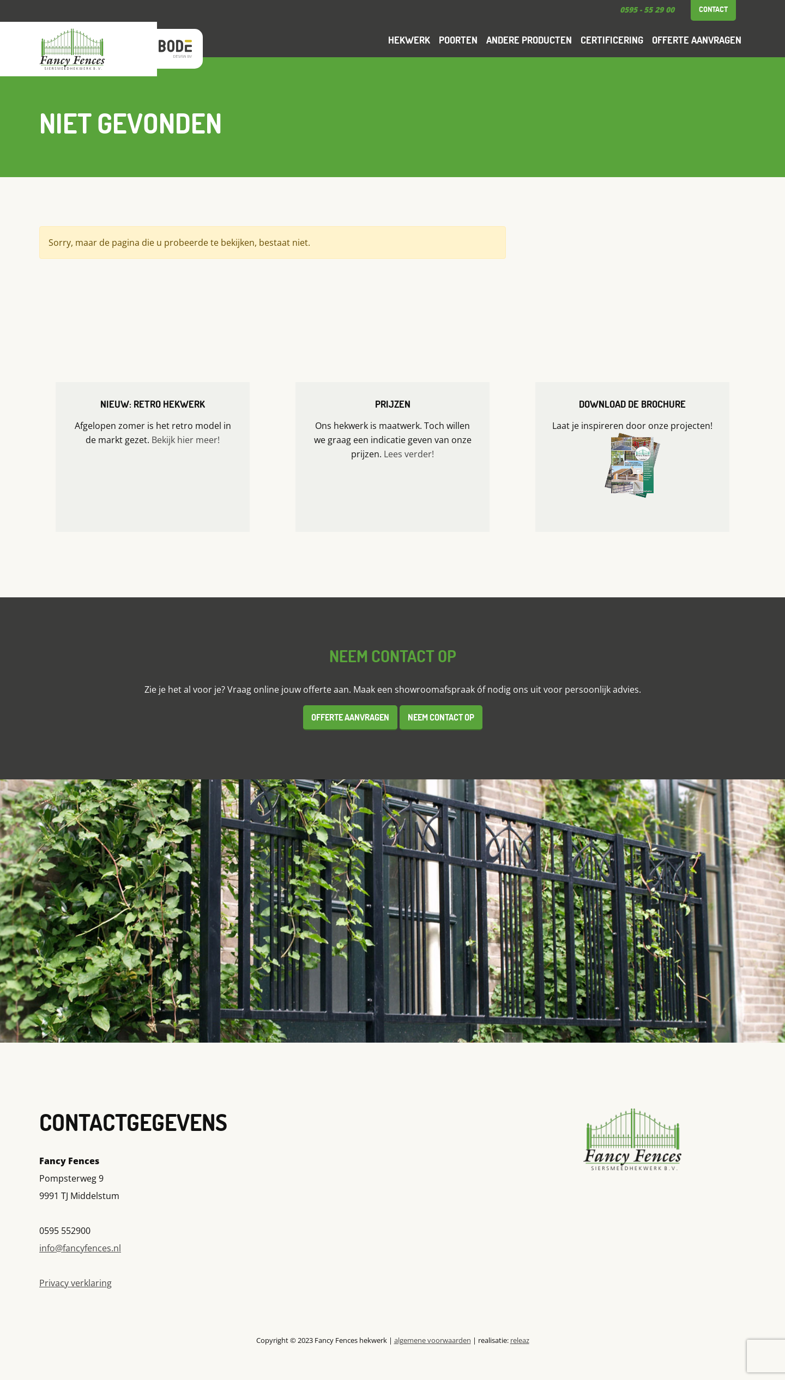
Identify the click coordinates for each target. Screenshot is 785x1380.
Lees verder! (409, 454)
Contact (713, 9)
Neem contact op (441, 717)
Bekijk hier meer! (186, 440)
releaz (519, 1340)
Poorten (458, 39)
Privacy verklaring (75, 1283)
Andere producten (529, 39)
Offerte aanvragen (696, 39)
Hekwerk (409, 39)
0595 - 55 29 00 (647, 9)
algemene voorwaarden (432, 1340)
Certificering (612, 39)
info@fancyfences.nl (80, 1248)
